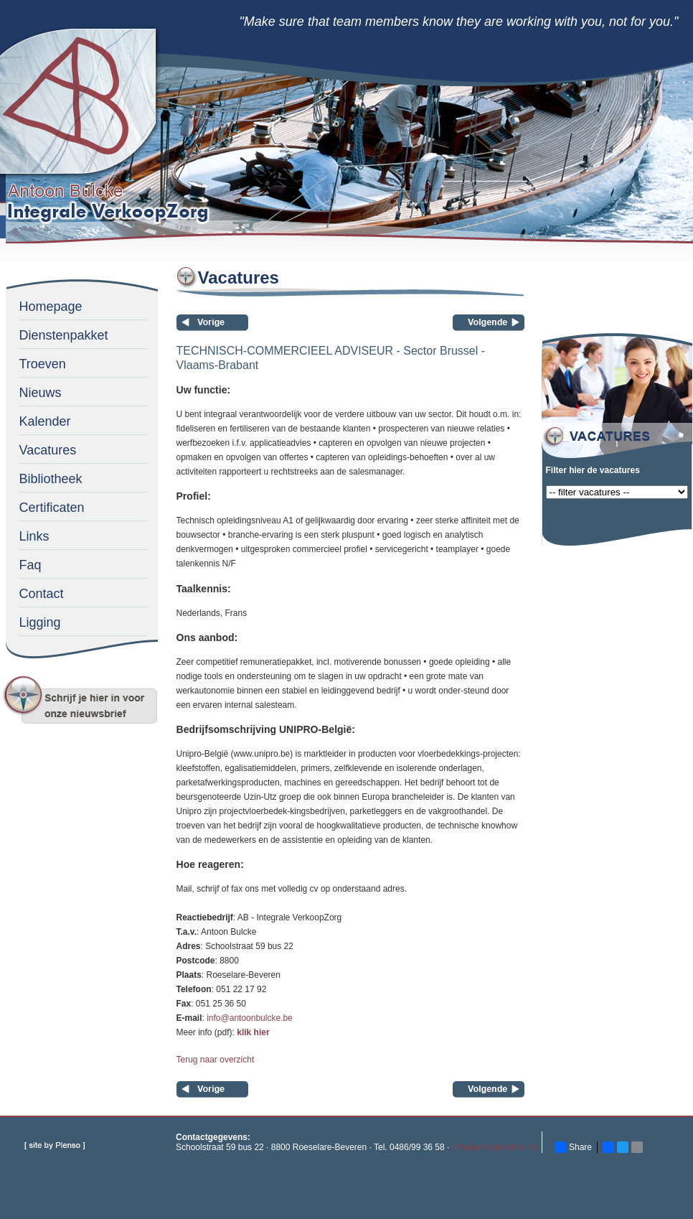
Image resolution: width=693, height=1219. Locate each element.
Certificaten (52, 507)
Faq (30, 565)
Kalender (45, 421)
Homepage (50, 306)
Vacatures (48, 450)
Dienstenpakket (63, 335)
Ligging (40, 622)
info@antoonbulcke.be (250, 1018)
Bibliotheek (50, 479)
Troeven (42, 364)
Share (573, 1147)
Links (34, 536)
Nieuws (40, 393)
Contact (41, 594)
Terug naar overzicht (215, 1060)
